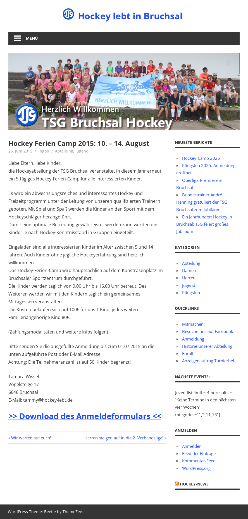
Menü (32, 38)
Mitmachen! (193, 324)
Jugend (82, 151)
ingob (44, 151)
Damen (189, 270)
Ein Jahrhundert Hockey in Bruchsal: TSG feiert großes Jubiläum (204, 224)
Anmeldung (193, 339)
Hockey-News (194, 484)
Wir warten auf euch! (31, 438)
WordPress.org (196, 468)
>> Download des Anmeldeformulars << (84, 416)
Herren (188, 277)
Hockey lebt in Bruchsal (130, 16)
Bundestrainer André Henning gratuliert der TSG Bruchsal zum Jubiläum (201, 202)
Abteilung (64, 151)
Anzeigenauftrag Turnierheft (209, 360)
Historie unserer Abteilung (207, 346)
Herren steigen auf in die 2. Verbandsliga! (123, 438)
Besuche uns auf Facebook (207, 331)
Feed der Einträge (199, 453)
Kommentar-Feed (199, 460)
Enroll (187, 353)
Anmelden (192, 446)
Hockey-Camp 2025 (201, 158)
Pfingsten (191, 292)
